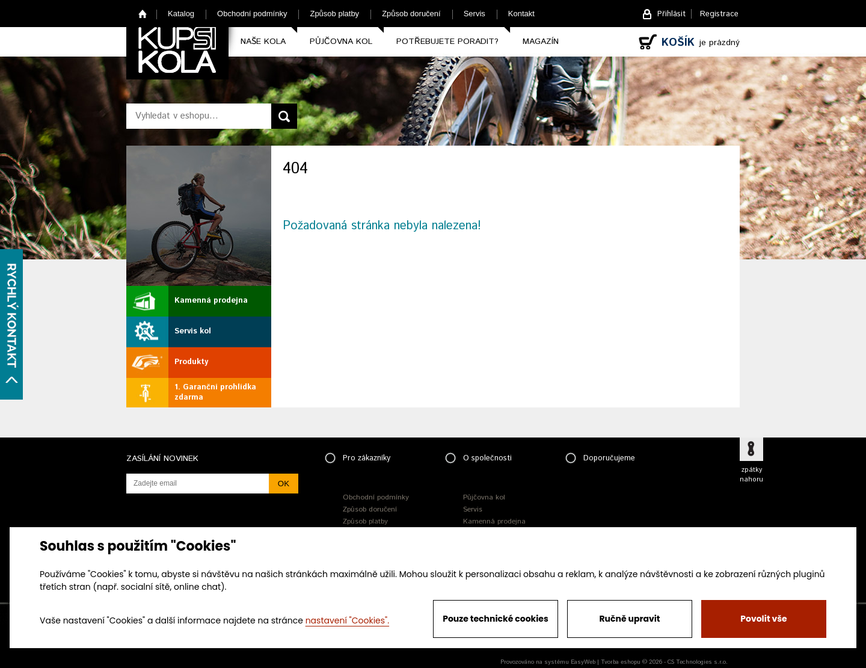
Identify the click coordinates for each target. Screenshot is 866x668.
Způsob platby (334, 13)
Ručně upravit (629, 619)
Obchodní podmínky (252, 13)
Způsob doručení (411, 13)
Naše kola (263, 42)
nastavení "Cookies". (347, 620)
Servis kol (192, 331)
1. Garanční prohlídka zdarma (215, 392)
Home (142, 13)
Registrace (719, 14)
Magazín (541, 42)
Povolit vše (763, 619)
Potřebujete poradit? (447, 42)
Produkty (191, 362)
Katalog (181, 13)
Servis (474, 13)
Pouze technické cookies (495, 619)
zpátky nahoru (751, 474)
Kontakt (521, 13)
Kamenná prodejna (211, 300)
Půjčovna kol (341, 42)
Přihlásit (671, 14)
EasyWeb (583, 662)
